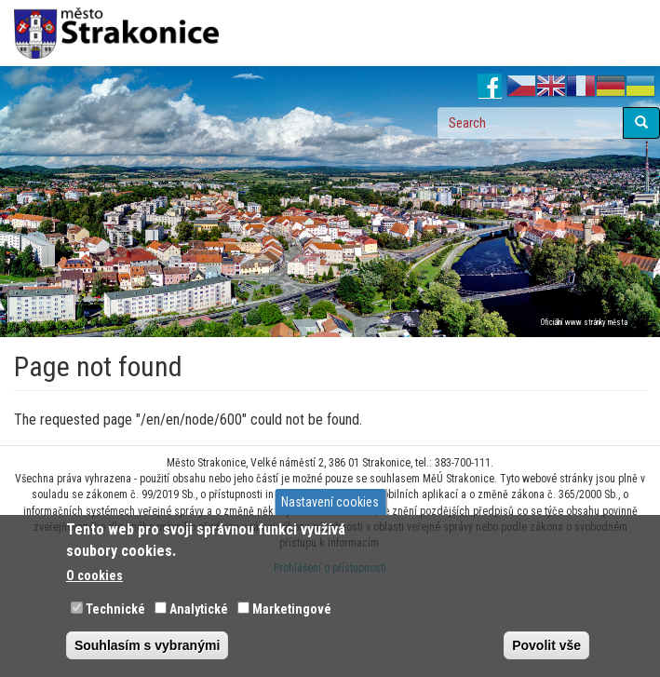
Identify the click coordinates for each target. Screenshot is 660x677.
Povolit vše (546, 645)
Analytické (198, 609)
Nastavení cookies (330, 501)
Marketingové (291, 609)
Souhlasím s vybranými (147, 645)
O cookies (94, 575)
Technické (115, 609)
